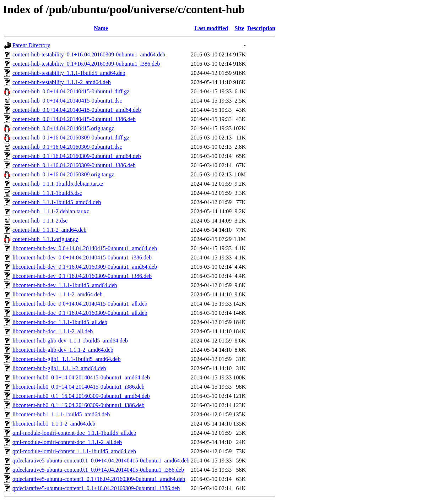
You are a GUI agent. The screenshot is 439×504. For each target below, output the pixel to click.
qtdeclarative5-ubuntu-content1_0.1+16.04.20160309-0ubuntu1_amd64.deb (98, 479)
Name (101, 28)
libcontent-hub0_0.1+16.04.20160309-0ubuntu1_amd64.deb (81, 396)
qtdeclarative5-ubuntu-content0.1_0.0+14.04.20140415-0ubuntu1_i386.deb (98, 470)
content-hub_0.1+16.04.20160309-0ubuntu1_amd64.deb (76, 156)
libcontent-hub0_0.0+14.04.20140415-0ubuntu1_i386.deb (78, 387)
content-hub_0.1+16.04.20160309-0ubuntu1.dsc (67, 147)
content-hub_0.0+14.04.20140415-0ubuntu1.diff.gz (70, 91)
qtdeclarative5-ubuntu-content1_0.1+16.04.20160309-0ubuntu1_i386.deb (96, 488)
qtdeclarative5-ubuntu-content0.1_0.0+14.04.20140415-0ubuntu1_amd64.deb (100, 461)
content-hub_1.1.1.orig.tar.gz (45, 239)
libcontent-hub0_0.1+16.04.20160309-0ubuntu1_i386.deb (78, 405)
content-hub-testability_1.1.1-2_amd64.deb (61, 82)
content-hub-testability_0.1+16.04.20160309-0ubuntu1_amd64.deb (88, 54)
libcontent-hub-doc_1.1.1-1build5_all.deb (59, 322)
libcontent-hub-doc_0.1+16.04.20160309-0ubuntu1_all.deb (79, 313)
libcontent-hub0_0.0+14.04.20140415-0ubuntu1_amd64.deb (81, 377)
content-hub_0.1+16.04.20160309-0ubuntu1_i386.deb (74, 165)
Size (239, 28)
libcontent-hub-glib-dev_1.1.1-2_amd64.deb (62, 350)
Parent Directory (31, 45)
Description (261, 28)
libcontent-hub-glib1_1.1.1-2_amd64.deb (59, 368)
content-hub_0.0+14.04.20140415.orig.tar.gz (63, 128)
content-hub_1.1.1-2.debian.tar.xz (50, 211)
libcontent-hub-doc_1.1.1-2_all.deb (52, 331)
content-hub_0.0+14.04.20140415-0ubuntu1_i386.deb (74, 119)
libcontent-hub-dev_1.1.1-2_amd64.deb (57, 294)
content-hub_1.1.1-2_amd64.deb (49, 230)
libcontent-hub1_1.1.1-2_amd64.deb (53, 424)
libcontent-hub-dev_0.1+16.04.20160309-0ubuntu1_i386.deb (82, 276)
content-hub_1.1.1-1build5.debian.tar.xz (57, 184)
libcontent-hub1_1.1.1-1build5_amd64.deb (61, 414)
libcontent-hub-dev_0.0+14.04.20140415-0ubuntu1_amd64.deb (84, 248)
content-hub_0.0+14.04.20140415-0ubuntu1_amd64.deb (76, 110)
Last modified (211, 28)
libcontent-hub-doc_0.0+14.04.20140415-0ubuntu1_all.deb (79, 304)
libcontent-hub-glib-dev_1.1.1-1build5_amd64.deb (70, 341)
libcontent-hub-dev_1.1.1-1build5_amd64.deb (64, 285)
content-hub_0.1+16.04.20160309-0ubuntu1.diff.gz (70, 138)
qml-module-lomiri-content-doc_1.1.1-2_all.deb (67, 442)
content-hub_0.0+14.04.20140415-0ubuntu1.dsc (67, 101)
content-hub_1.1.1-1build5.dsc (47, 193)
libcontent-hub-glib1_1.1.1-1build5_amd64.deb (66, 359)
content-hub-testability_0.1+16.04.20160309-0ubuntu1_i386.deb (86, 64)
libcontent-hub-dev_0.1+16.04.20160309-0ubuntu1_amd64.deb (84, 267)
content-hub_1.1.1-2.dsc (39, 221)
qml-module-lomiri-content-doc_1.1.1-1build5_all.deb (74, 433)
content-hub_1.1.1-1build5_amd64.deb (56, 202)
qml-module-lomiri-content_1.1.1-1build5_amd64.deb (74, 451)
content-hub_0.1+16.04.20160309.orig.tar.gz (63, 174)
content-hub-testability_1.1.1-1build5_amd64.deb (68, 73)
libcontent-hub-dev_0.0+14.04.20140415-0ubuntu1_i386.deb (82, 257)
